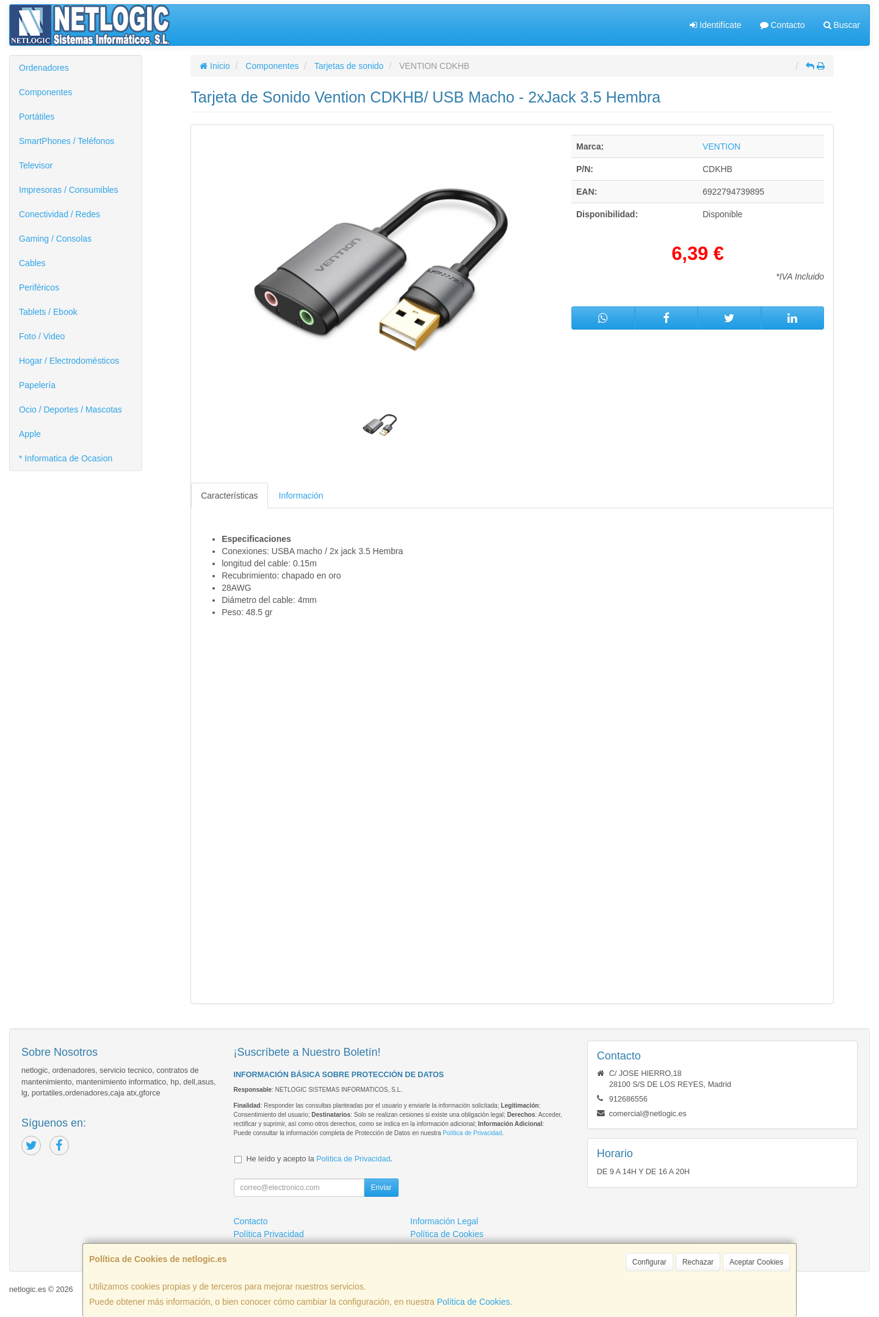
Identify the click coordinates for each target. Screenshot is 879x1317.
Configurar (649, 1262)
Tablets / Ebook (48, 312)
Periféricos (39, 287)
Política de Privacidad (472, 1133)
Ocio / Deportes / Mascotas (70, 409)
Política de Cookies (473, 1302)
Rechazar (698, 1262)
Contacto (782, 25)
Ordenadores (44, 68)
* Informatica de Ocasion (65, 458)
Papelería (37, 385)
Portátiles (36, 116)
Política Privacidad (269, 1234)
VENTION (721, 146)
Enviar (381, 1187)
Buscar (841, 25)
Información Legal (444, 1221)
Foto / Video (42, 336)
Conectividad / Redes (59, 214)
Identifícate (715, 25)
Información (301, 495)
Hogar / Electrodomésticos (69, 361)
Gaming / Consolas (55, 239)
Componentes (45, 92)
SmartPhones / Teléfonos (66, 141)
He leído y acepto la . (319, 1159)
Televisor (35, 165)
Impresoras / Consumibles (68, 190)
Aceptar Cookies (756, 1262)
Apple (30, 434)
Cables (32, 263)
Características (229, 495)
